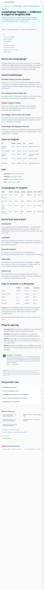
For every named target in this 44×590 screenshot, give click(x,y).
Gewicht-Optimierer (7, 438)
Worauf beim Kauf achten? (9, 47)
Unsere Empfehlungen (8, 39)
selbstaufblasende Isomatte (8, 311)
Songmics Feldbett (9, 106)
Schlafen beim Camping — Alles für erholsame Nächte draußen (10, 425)
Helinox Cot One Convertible (11, 82)
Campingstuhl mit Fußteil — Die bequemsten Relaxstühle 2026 (9, 420)
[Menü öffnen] (41, 2)
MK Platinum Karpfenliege (11, 129)
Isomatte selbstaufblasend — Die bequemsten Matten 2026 (9, 415)
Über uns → (9, 364)
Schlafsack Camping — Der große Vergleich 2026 (32, 415)
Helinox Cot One (14, 174)
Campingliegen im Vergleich (9, 45)
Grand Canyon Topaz (3, 207)
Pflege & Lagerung (7, 51)
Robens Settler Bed (9, 96)
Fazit (4, 43)
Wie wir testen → (16, 364)
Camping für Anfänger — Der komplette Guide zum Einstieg (14, 432)
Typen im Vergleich (7, 41)
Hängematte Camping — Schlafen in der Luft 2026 (31, 420)
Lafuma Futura (11, 182)
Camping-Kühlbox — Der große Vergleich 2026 (12, 449)
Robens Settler (13, 176)
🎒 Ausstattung (8, 6)
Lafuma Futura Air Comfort (11, 118)
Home (2, 6)
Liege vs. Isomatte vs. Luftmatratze (11, 49)
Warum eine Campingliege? (9, 36)
